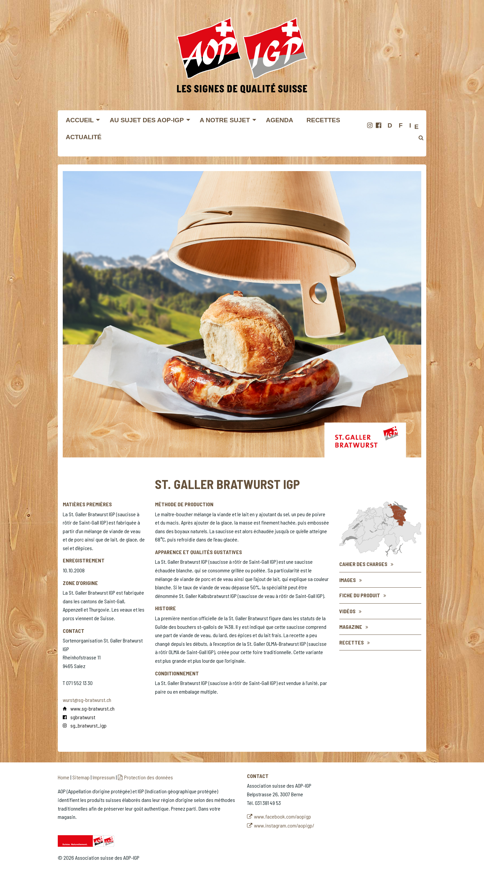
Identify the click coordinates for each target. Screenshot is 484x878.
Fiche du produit (359, 595)
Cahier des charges (363, 564)
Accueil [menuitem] (80, 120)
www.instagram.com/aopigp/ (284, 825)
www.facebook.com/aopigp (282, 816)
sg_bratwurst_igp (88, 725)
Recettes (351, 642)
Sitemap (81, 777)
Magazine (350, 627)
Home (63, 777)
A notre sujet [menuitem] (225, 120)
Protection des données (148, 777)
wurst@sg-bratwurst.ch (87, 700)
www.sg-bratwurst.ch (92, 708)
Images (347, 580)
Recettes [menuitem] (323, 120)
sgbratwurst (82, 717)
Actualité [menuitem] (84, 137)
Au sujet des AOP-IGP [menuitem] (147, 120)
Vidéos (347, 611)
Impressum (104, 777)
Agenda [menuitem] (279, 120)
